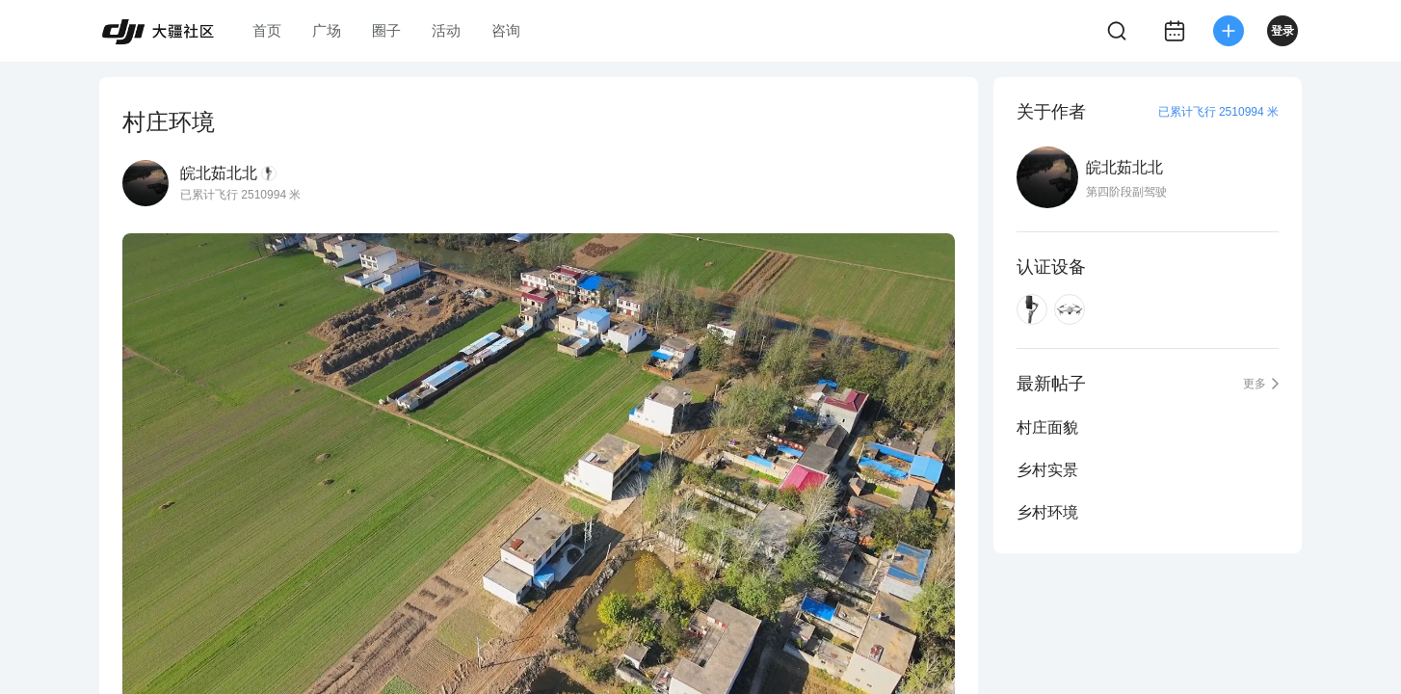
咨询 (505, 30)
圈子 (386, 30)
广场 (326, 30)
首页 (266, 30)
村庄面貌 (1047, 427)
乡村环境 (1047, 512)
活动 (446, 30)
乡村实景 (1047, 470)
